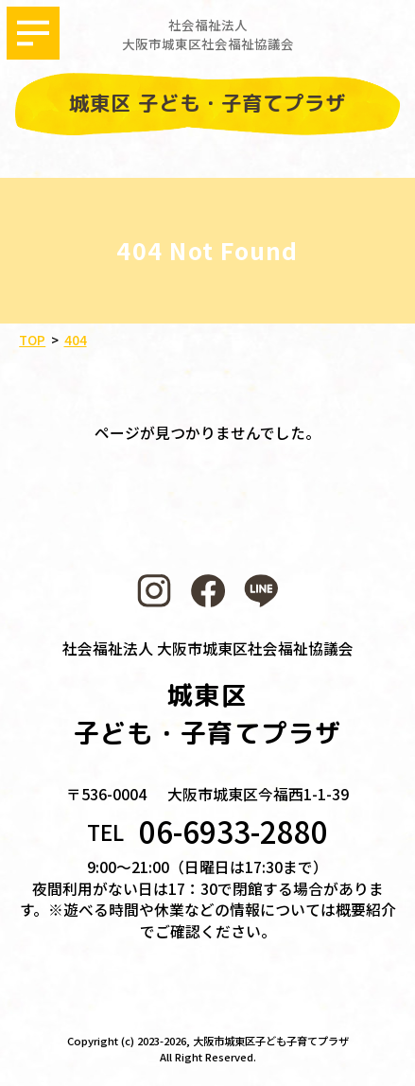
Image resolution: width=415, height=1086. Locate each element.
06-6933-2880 (233, 831)
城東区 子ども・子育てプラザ (208, 103)
